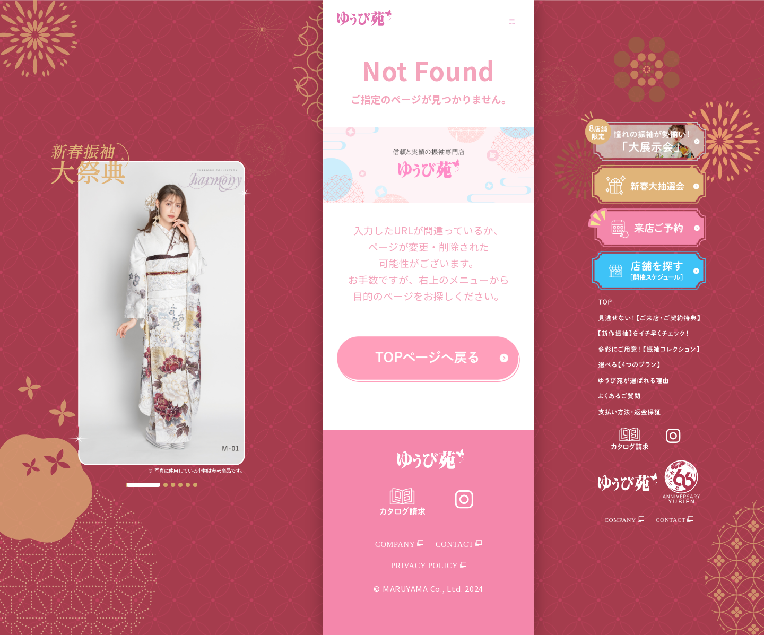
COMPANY (624, 519)
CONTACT (674, 519)
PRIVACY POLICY (428, 565)
